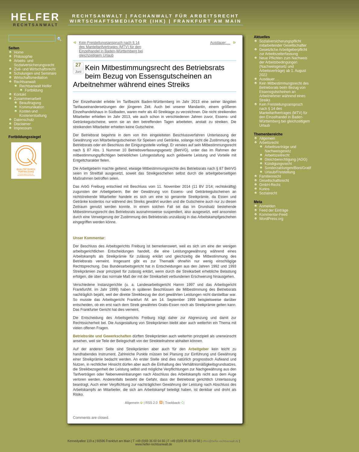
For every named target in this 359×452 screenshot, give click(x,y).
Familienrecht (270, 176)
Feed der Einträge (273, 210)
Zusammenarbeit (27, 99)
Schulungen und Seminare (35, 73)
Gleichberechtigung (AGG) (286, 159)
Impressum (23, 128)
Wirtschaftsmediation (30, 78)
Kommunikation (31, 107)
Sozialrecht (268, 193)
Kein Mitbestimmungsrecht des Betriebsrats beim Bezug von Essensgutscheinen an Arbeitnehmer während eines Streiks (284, 91)
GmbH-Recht (269, 185)
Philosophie (23, 56)
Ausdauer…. (220, 43)
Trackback (172, 402)
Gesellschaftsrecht (274, 180)
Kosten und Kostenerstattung (33, 113)
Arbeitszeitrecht (277, 155)
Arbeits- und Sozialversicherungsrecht (34, 63)
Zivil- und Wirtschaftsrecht (34, 69)
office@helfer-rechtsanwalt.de (220, 441)
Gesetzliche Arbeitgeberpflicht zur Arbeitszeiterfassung (283, 52)
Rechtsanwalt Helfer (35, 86)
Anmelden (267, 206)
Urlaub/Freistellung (280, 172)
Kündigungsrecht (278, 164)
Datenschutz (24, 120)
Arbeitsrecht (269, 143)
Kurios (264, 189)
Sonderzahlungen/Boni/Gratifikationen (295, 168)
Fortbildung (34, 90)
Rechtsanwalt (25, 82)
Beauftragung (30, 103)
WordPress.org (271, 219)
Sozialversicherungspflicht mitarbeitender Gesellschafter (283, 43)
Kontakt (20, 94)
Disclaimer (22, 124)
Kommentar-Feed (273, 214)
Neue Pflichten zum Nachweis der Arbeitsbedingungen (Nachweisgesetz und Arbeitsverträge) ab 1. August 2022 (283, 66)
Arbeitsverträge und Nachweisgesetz (280, 149)
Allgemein (132, 402)
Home (19, 52)
